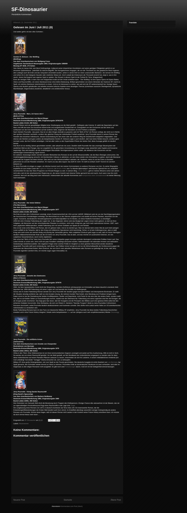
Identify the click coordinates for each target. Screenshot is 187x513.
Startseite (68, 500)
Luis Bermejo (112, 362)
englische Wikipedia (46, 168)
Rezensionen (24, 424)
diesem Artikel (61, 168)
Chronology (115, 312)
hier (68, 312)
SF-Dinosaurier (29, 9)
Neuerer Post (19, 500)
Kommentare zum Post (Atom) (72, 506)
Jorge (73, 405)
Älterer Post (116, 500)
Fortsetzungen (70, 367)
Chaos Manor (83, 171)
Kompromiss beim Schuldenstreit (94, 175)
